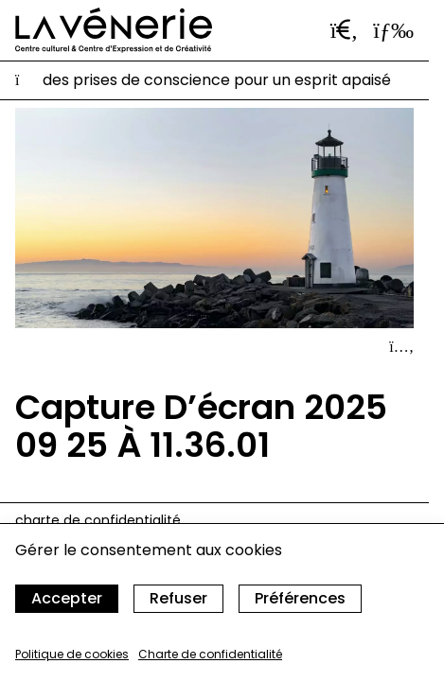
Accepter (66, 598)
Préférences (300, 598)
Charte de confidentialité (210, 654)
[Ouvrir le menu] (393, 30)
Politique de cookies (72, 654)
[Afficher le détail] (401, 347)
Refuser (178, 598)
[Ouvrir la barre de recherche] (344, 30)
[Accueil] (113, 30)
